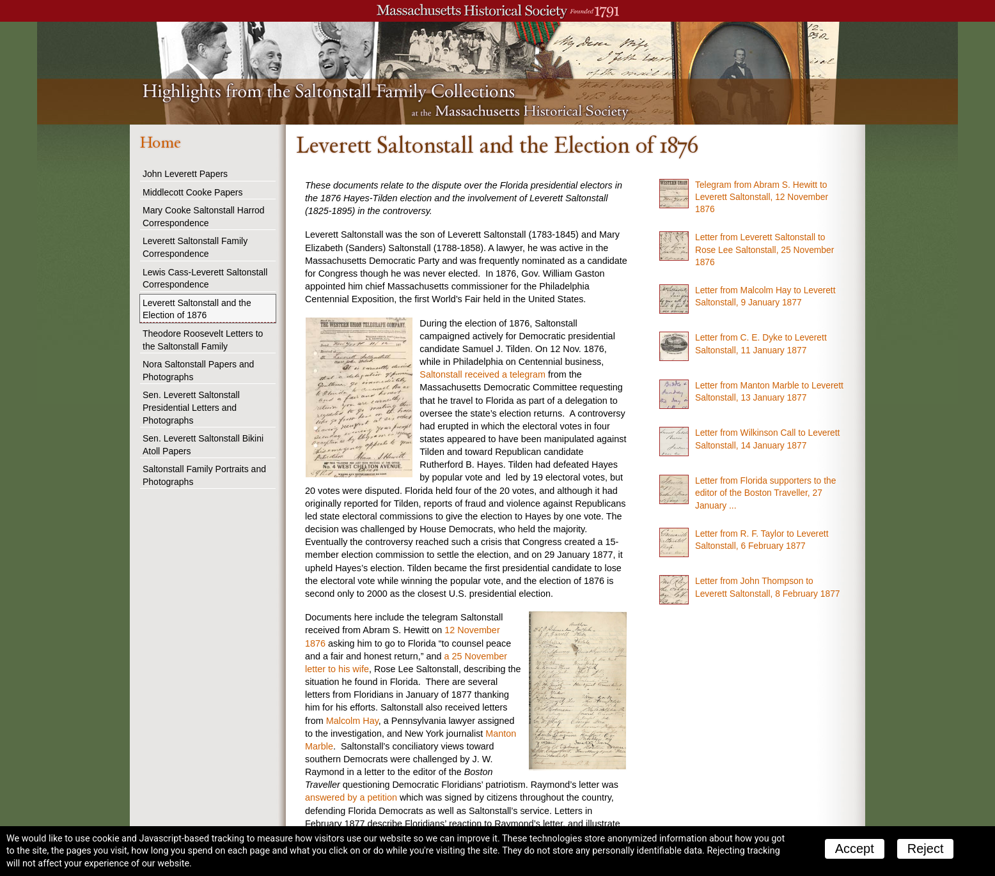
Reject (925, 848)
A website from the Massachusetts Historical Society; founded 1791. (497, 11)
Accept (854, 848)
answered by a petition (351, 797)
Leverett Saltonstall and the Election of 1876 (197, 309)
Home (160, 142)
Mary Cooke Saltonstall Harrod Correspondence (204, 216)
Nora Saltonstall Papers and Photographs (198, 370)
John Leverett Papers (185, 174)
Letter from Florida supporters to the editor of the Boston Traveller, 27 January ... (765, 493)
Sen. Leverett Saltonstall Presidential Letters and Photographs (191, 407)
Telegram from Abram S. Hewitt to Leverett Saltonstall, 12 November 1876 (761, 197)
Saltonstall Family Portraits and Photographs (204, 475)
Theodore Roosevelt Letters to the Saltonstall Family (203, 339)
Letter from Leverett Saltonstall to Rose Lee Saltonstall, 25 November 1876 (764, 249)
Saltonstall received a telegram (482, 374)
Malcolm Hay (352, 721)
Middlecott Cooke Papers (192, 192)
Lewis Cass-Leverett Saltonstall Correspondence (205, 278)
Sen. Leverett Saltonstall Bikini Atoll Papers (203, 444)
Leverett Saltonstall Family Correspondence (195, 247)
